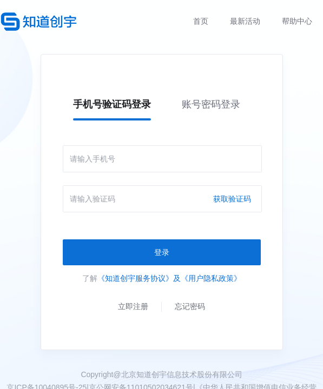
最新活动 (245, 21)
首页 (200, 21)
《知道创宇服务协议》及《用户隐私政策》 (169, 278)
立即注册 (133, 306)
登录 (161, 252)
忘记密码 (190, 306)
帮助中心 (297, 21)
